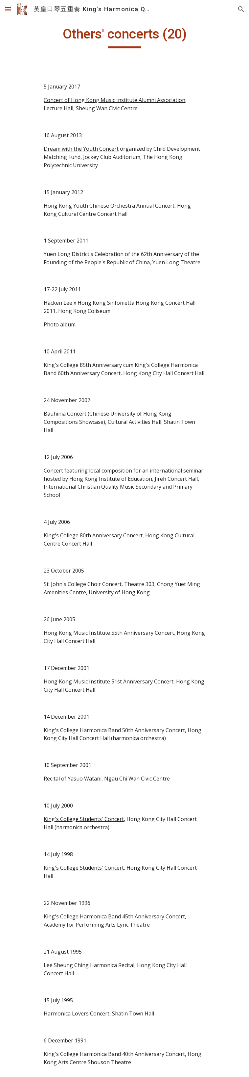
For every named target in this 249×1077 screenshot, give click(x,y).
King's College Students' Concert (84, 819)
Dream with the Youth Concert (81, 148)
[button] (8, 9)
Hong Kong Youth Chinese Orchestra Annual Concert (109, 205)
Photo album (60, 324)
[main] (124, 37)
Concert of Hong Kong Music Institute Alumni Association (114, 100)
